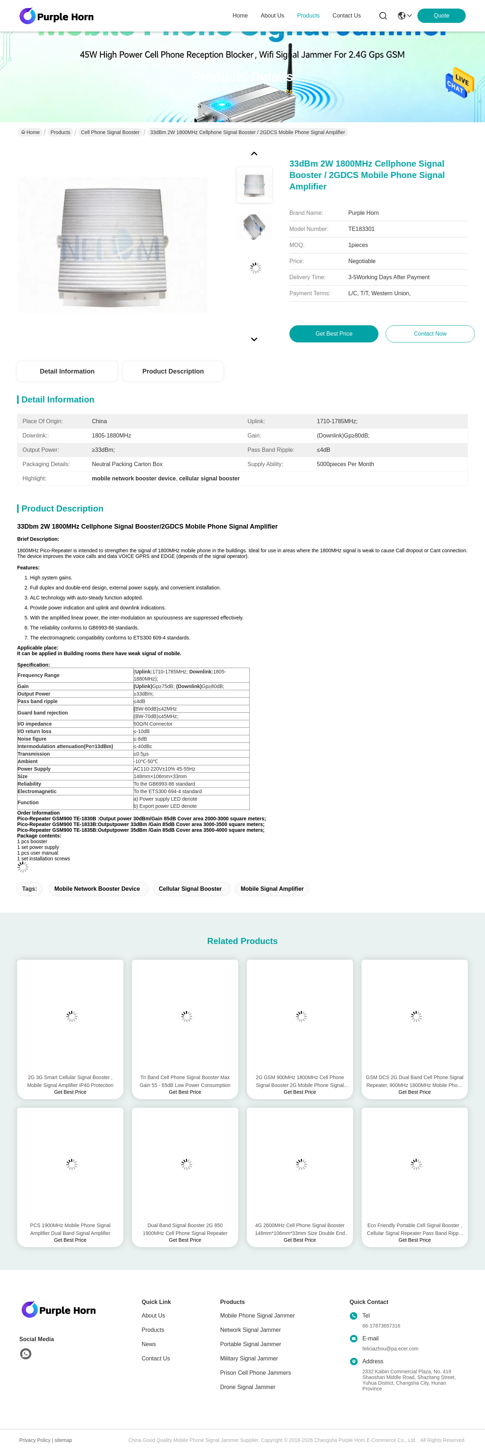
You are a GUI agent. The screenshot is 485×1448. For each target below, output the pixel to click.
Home (240, 16)
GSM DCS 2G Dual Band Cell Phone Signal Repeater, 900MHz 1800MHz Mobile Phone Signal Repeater (414, 1081)
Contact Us (156, 1358)
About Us (153, 1316)
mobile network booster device (97, 889)
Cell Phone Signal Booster (110, 132)
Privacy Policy (34, 1440)
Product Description (173, 371)
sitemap (63, 1440)
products (308, 16)
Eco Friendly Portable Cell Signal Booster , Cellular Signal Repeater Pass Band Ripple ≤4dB (414, 1229)
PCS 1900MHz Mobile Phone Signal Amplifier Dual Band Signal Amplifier (70, 1229)
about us (272, 16)
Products (60, 132)
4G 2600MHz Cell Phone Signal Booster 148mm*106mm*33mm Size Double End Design (300, 1229)
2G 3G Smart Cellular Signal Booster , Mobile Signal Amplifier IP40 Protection (70, 1081)
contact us (347, 16)
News (149, 1344)
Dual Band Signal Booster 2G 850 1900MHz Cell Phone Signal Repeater (185, 1229)
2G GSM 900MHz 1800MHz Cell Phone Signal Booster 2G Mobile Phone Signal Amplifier (300, 1081)
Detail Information (67, 371)
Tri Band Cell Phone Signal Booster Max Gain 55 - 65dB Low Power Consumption (185, 1081)
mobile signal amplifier (272, 889)
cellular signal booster (190, 889)
